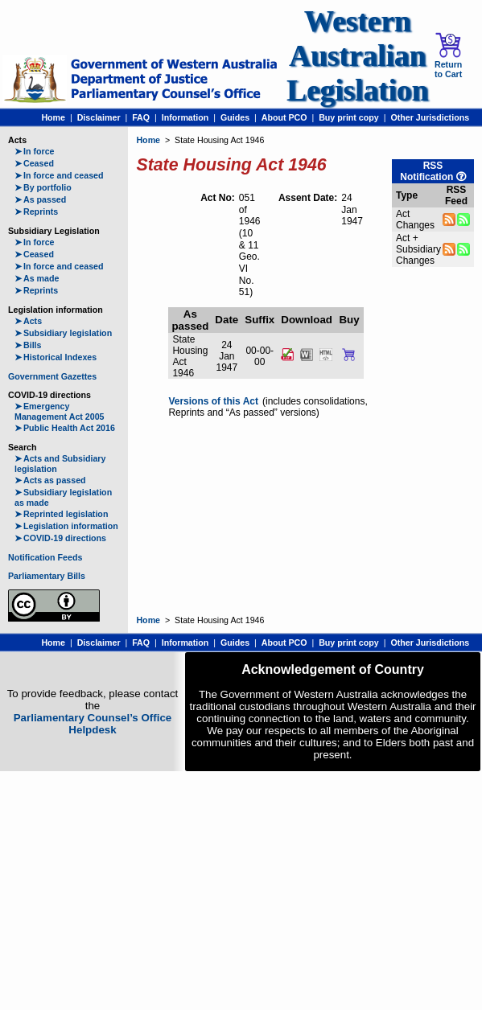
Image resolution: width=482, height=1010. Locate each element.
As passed (40, 199)
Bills (28, 345)
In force (34, 151)
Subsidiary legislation (63, 333)
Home (53, 117)
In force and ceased (59, 175)
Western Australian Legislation (357, 56)
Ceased (34, 163)
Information (185, 117)
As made (36, 278)
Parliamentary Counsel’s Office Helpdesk (93, 724)
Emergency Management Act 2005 (59, 411)
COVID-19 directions (60, 538)
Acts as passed (50, 480)
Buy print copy (349, 117)
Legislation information (66, 526)
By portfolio (43, 187)
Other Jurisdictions (429, 117)
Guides (234, 117)
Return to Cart (448, 55)
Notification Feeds (45, 557)
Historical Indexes (55, 357)
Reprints (36, 211)
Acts (28, 321)
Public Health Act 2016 (64, 428)
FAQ (141, 117)
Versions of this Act (213, 401)
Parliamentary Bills (46, 576)
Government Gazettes (52, 376)
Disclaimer (99, 117)
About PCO (284, 117)
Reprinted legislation (61, 514)
